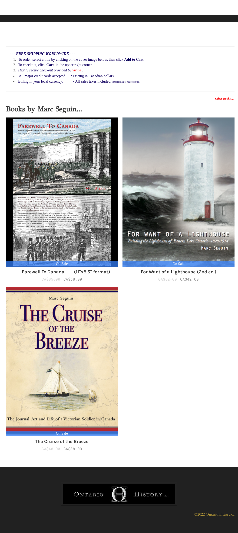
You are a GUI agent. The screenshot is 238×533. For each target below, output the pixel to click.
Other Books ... (225, 98)
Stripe (76, 70)
